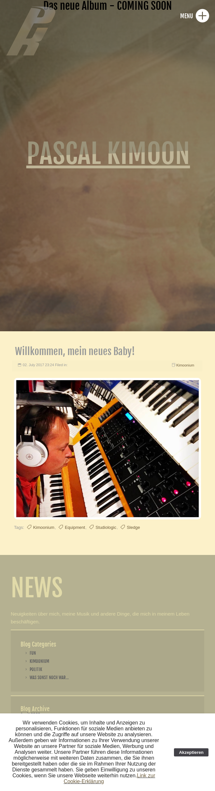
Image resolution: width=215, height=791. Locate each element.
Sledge (133, 527)
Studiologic (105, 527)
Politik (36, 669)
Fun (33, 653)
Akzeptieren (191, 752)
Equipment (75, 527)
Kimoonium (185, 365)
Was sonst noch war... (49, 677)
